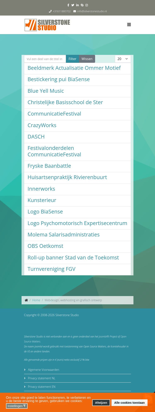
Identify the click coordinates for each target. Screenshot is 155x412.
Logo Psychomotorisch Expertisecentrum (77, 222)
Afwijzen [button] (101, 402)
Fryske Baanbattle (49, 165)
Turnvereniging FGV (51, 268)
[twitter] (72, 5)
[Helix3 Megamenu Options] (129, 25)
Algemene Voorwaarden (43, 370)
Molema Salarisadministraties (64, 234)
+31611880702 (62, 11)
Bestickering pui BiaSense (59, 79)
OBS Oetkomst (45, 245)
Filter (72, 59)
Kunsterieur (42, 200)
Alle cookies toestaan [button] (129, 402)
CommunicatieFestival (54, 113)
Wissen (87, 59)
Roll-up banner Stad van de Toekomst (73, 257)
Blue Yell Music (46, 90)
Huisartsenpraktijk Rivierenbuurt (67, 177)
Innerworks (41, 188)
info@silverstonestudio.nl (92, 11)
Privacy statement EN (41, 387)
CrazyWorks (42, 125)
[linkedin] (77, 5)
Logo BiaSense (45, 211)
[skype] (82, 5)
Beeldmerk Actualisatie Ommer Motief (74, 67)
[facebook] (68, 5)
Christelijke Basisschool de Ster (65, 102)
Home (36, 300)
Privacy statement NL (41, 378)
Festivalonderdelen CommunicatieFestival (54, 151)
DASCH (36, 136)
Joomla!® (104, 336)
